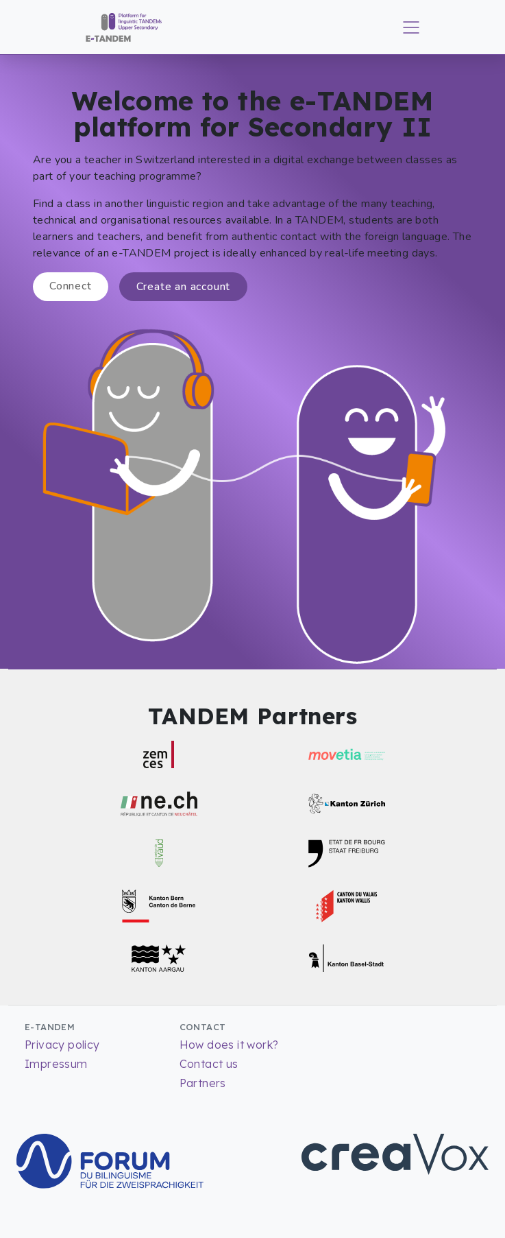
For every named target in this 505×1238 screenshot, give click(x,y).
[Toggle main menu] (411, 27)
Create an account (183, 286)
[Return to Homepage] (119, 25)
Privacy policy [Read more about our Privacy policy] (62, 1044)
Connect (70, 286)
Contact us (209, 1064)
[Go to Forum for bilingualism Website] (110, 1160)
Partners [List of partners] (203, 1083)
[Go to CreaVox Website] (395, 1153)
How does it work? (229, 1044)
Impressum (56, 1064)
